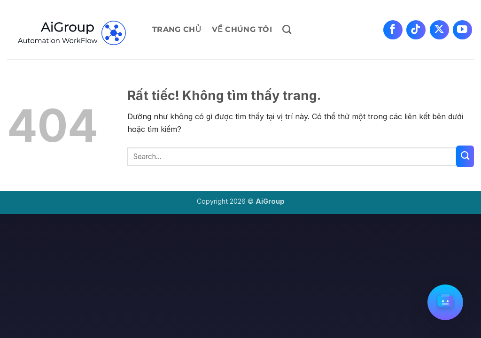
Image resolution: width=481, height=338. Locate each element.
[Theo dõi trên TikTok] (416, 29)
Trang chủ (177, 29)
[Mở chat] (445, 302)
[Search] (286, 29)
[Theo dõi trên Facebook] (392, 29)
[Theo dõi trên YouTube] (462, 29)
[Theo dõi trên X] (439, 29)
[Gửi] (465, 156)
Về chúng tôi (242, 29)
